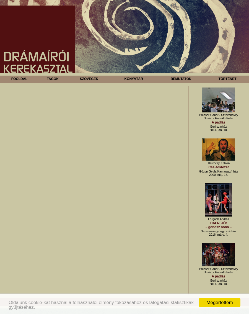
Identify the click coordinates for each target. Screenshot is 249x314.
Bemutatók (181, 79)
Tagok (52, 79)
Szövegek (89, 79)
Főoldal (19, 79)
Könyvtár (133, 79)
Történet (228, 79)
